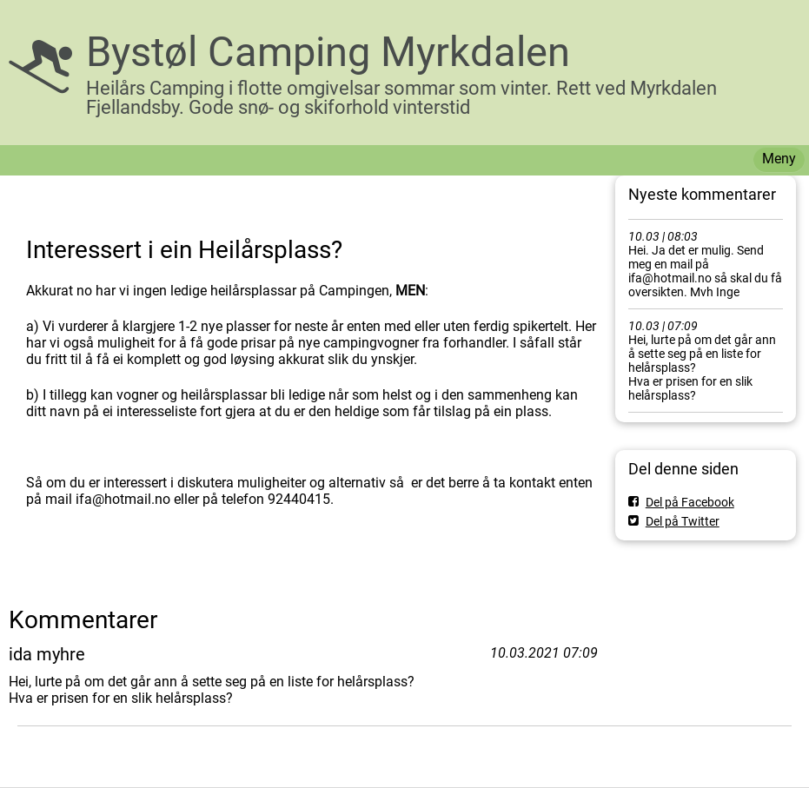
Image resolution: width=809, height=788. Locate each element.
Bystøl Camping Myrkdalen (328, 52)
